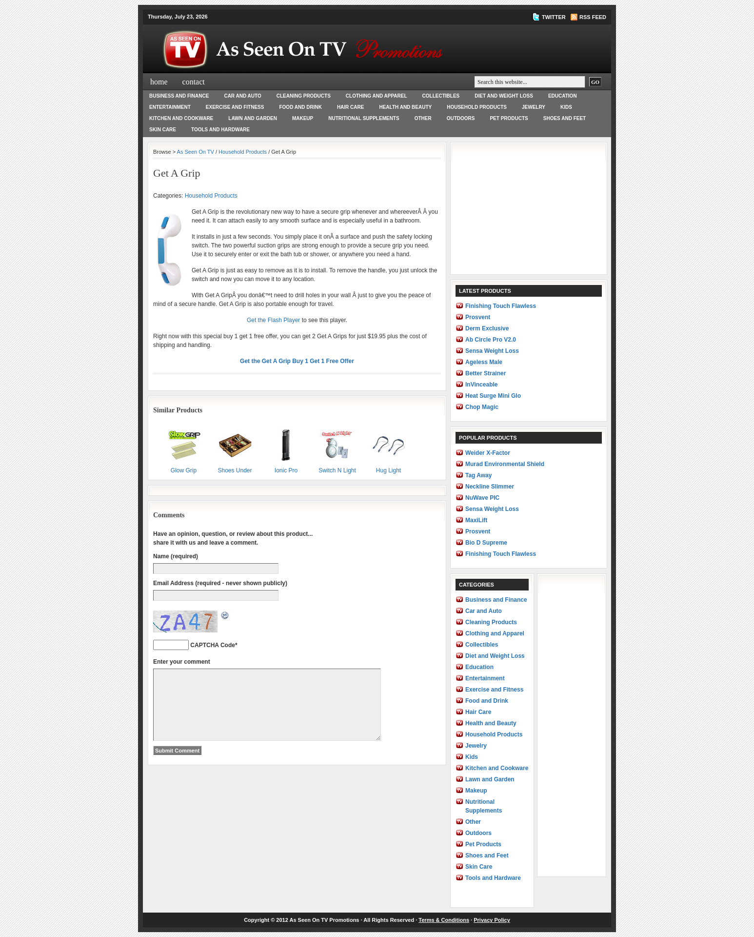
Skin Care (162, 129)
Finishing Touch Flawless (500, 306)
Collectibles (441, 96)
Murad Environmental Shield (504, 464)
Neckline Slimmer (489, 486)
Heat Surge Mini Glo (493, 395)
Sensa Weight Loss (492, 350)
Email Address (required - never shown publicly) (220, 583)
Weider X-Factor (487, 452)
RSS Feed (592, 17)
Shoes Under (235, 449)
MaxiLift (476, 520)
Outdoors (461, 118)
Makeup (302, 118)
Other (423, 118)
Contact (193, 82)
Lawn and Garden (252, 118)
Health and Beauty (405, 107)
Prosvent (477, 317)
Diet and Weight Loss (504, 96)
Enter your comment (181, 661)
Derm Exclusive (487, 328)
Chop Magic (481, 407)
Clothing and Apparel (376, 96)
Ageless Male (483, 362)
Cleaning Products (304, 96)
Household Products (477, 107)
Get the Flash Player (273, 320)
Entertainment (170, 107)
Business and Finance (179, 96)
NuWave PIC (482, 497)
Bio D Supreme (486, 542)
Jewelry (533, 107)
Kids (566, 107)
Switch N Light (337, 449)
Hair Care (350, 107)
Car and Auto (242, 96)
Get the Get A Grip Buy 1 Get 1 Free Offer (297, 361)
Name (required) (175, 556)
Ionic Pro (286, 449)
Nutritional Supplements (363, 118)
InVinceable (481, 384)
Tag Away (478, 475)
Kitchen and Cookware (181, 118)
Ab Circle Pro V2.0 (490, 339)
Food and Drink (300, 107)
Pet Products (509, 118)
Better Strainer (485, 373)
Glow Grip (183, 449)
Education (562, 96)
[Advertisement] (529, 208)
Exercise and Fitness (235, 107)
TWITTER (554, 17)
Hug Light (388, 449)
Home (159, 82)
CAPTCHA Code (212, 645)
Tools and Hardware (220, 129)
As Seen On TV (195, 152)
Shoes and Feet (564, 118)
